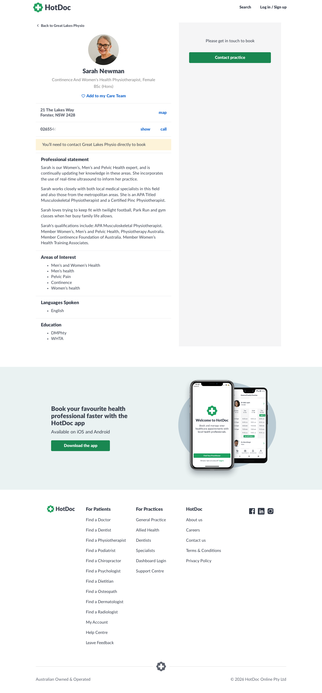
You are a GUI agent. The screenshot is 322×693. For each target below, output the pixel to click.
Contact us (196, 540)
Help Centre (97, 633)
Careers (193, 530)
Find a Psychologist (103, 571)
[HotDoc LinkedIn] (261, 511)
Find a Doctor (98, 520)
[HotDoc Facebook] (252, 511)
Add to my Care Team (103, 96)
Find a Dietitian (99, 581)
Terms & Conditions (203, 551)
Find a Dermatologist (104, 602)
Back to (60, 26)
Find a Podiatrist (101, 551)
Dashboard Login (151, 561)
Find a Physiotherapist (106, 540)
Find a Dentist (98, 530)
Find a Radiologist (102, 612)
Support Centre (150, 571)
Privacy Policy (198, 561)
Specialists (145, 551)
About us (194, 520)
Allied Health (147, 530)
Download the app (80, 446)
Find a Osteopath (101, 592)
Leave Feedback (100, 643)
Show (145, 129)
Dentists (143, 540)
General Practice (151, 520)
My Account (97, 622)
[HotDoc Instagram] (270, 511)
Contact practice (230, 58)
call (163, 129)
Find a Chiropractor (103, 561)
